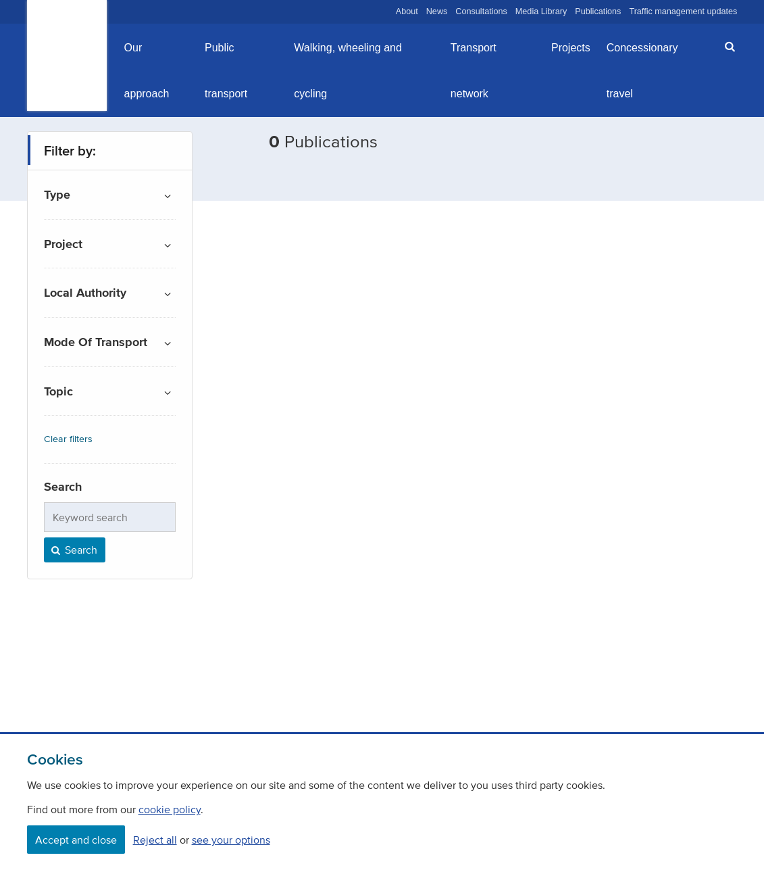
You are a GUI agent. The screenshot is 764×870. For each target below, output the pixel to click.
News (437, 11)
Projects (570, 47)
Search (73, 549)
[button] (725, 46)
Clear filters (68, 439)
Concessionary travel (642, 70)
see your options (231, 839)
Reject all (155, 839)
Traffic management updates (683, 11)
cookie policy (169, 809)
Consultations (481, 11)
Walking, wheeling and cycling (348, 70)
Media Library (541, 11)
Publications (598, 11)
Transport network (473, 70)
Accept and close (76, 839)
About (407, 11)
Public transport (226, 70)
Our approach (147, 70)
